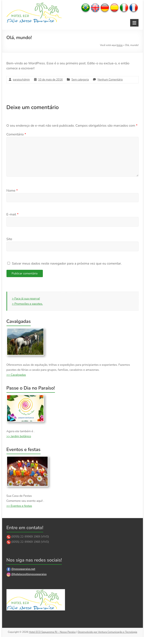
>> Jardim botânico (18, 436)
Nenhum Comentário (110, 80)
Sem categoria (80, 80)
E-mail (12, 214)
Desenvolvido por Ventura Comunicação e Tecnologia (107, 632)
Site (9, 239)
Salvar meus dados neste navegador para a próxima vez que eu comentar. (67, 263)
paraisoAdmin (21, 80)
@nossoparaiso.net (23, 569)
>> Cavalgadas (16, 375)
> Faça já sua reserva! (26, 299)
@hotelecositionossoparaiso (29, 574)
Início (120, 45)
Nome (12, 190)
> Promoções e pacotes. (27, 304)
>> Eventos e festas (19, 506)
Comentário (16, 134)
